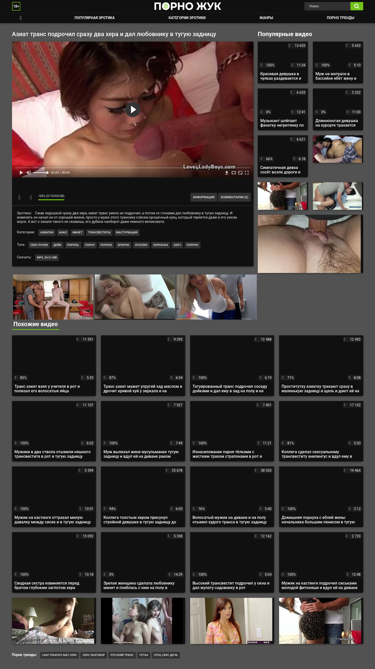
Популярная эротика (94, 18)
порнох (106, 245)
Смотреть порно (21, 18)
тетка (143, 655)
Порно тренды (340, 18)
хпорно (124, 245)
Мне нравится (20, 197)
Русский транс (122, 655)
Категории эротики (187, 18)
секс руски (39, 245)
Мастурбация (127, 232)
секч (177, 245)
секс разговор (93, 655)
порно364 (160, 245)
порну (90, 245)
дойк (57, 245)
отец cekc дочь (166, 655)
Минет (78, 232)
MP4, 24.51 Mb (47, 257)
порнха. (73, 245)
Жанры (266, 18)
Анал (63, 232)
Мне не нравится (31, 197)
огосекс (141, 245)
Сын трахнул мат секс (59, 655)
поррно (192, 245)
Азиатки (46, 232)
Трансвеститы (99, 232)
